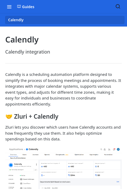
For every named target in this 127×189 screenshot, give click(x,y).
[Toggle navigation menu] (9, 6)
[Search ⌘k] (118, 6)
